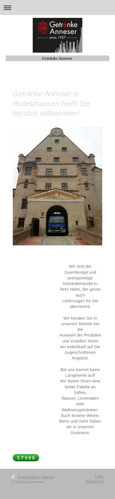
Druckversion (25, 477)
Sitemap (47, 477)
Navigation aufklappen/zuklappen (57, 7)
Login (99, 477)
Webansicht (94, 481)
